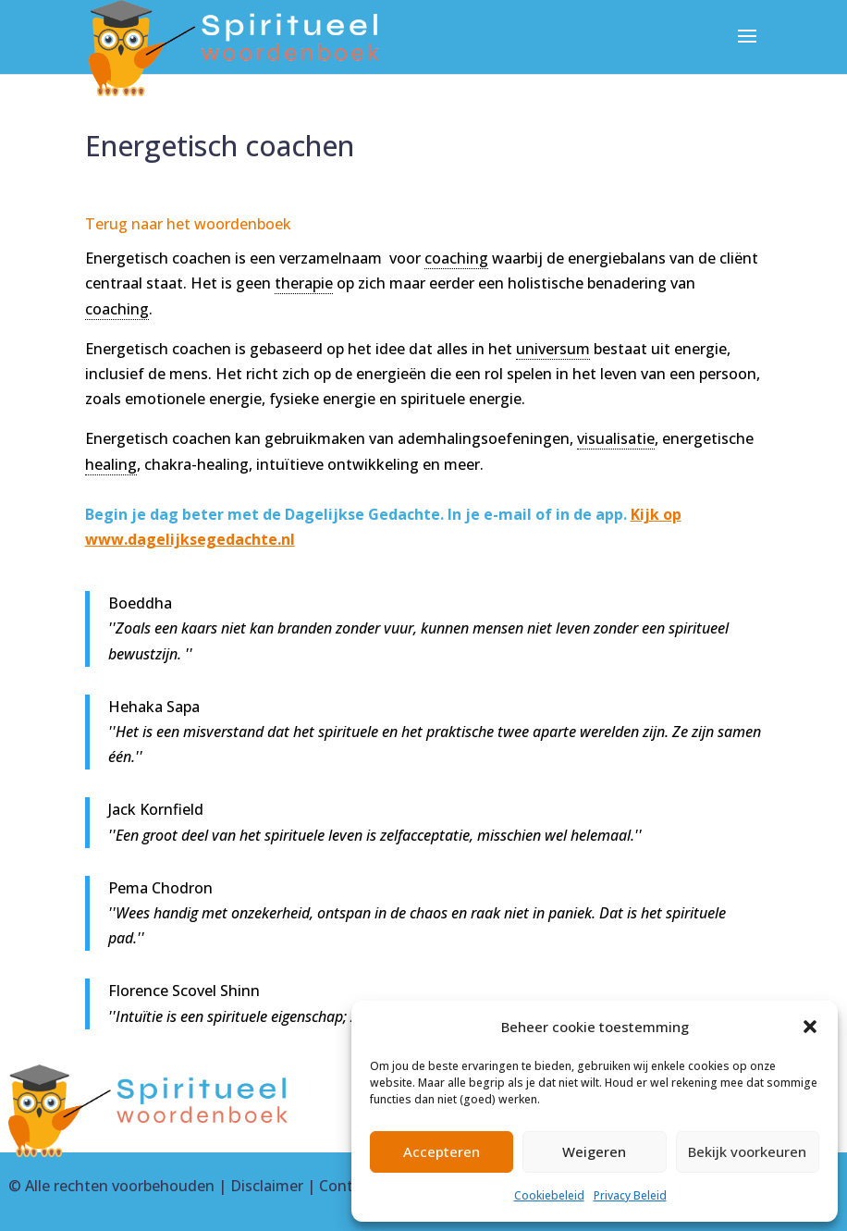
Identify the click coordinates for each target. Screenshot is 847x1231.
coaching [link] (456, 258)
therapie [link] (304, 283)
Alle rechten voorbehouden (120, 1186)
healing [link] (111, 464)
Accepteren (441, 1151)
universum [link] (553, 349)
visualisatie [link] (616, 438)
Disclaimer (266, 1186)
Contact (347, 1186)
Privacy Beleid (630, 1195)
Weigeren (594, 1151)
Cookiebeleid (549, 1195)
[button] (810, 1026)
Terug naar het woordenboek (188, 224)
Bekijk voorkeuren (747, 1151)
